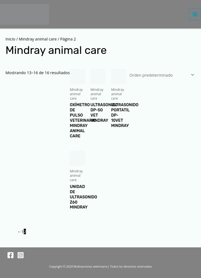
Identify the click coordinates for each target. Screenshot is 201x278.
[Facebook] (10, 255)
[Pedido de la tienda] (161, 75)
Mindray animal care (38, 39)
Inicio (10, 39)
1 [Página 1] (22, 231)
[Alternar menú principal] (195, 14)
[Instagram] (21, 255)
